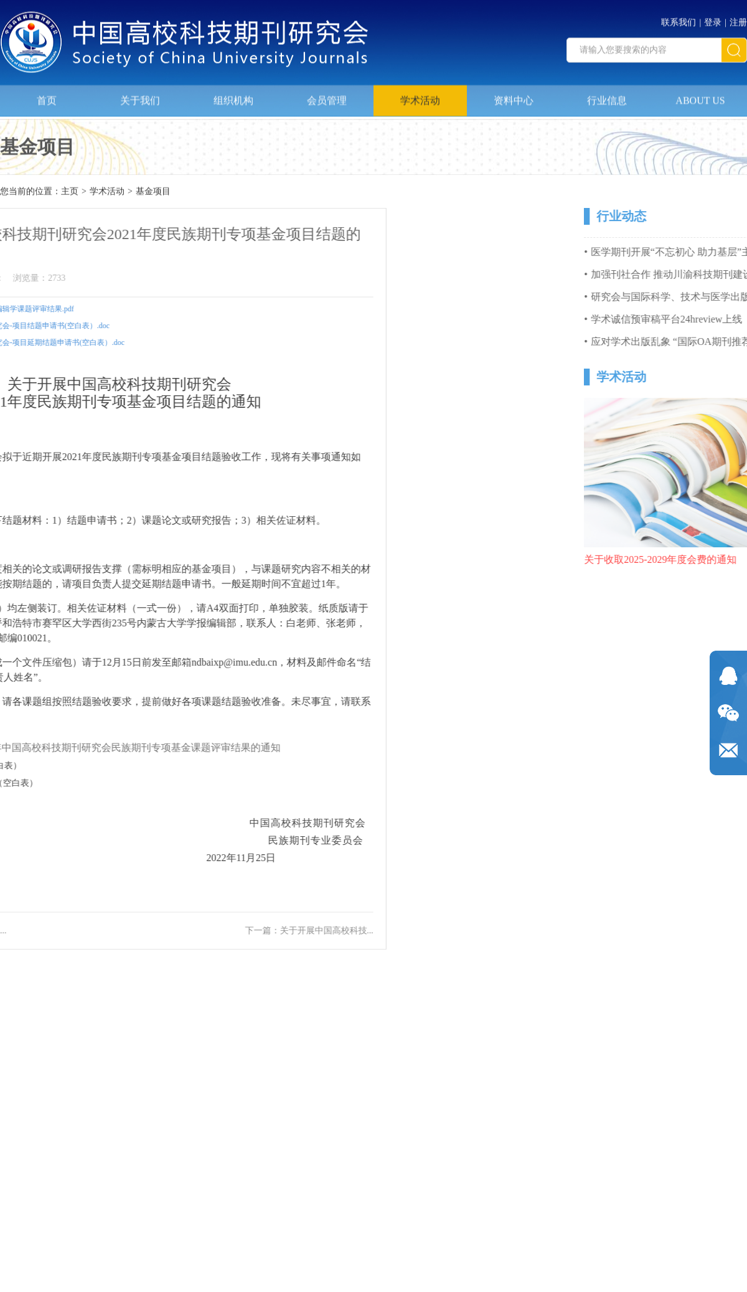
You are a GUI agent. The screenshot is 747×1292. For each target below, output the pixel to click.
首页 (47, 95)
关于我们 (140, 95)
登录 (712, 18)
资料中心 (513, 95)
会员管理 (327, 95)
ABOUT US (700, 95)
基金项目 (153, 192)
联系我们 (678, 18)
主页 (69, 192)
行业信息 (607, 95)
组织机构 (233, 95)
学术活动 (420, 95)
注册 (738, 18)
